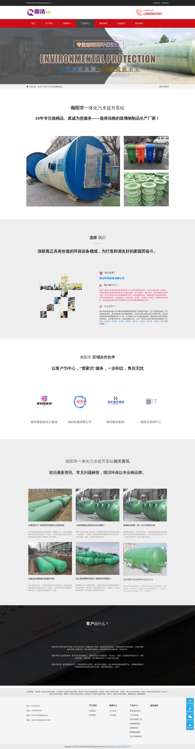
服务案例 (103, 23)
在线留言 (156, 3)
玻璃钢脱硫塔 (135, 723)
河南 (160, 87)
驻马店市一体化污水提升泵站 (95, 694)
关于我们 (49, 23)
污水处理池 (134, 715)
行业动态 (112, 715)
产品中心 (85, 23)
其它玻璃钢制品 (56, 87)
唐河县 (163, 321)
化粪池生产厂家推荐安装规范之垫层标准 (46, 529)
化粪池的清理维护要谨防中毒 (41, 582)
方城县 (121, 321)
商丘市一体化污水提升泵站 (88, 691)
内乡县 (142, 321)
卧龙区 (107, 321)
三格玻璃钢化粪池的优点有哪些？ (91, 529)
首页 (33, 23)
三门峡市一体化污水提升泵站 (66, 691)
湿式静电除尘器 (136, 719)
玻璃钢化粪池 (135, 711)
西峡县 (128, 321)
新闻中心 (67, 23)
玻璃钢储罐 (141, 694)
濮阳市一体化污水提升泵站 (73, 694)
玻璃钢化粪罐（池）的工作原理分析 (139, 529)
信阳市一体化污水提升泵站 (130, 691)
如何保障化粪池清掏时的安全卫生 (138, 585)
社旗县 (156, 321)
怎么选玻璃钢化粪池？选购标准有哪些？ (94, 582)
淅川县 (149, 321)
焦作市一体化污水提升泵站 (116, 694)
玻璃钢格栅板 (135, 732)
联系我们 (165, 3)
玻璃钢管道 (134, 728)
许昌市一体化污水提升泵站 (150, 691)
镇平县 (135, 321)
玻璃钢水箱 (132, 694)
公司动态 (112, 711)
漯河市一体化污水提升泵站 (109, 691)
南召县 (114, 321)
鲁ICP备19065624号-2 (122, 746)
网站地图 (109, 746)
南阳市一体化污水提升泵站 (45, 691)
